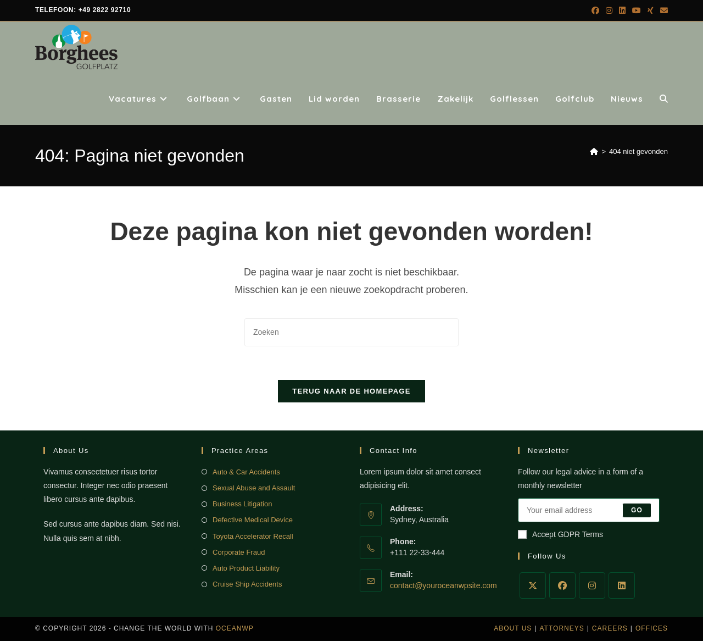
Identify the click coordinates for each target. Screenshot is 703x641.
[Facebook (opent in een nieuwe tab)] (595, 10)
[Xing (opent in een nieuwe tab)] (650, 10)
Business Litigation (242, 504)
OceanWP (235, 628)
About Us (513, 628)
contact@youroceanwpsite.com (443, 585)
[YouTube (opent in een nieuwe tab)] (636, 10)
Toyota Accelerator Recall (253, 536)
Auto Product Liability (246, 568)
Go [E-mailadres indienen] (637, 510)
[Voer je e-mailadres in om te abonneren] (589, 510)
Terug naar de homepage (351, 391)
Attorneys (561, 628)
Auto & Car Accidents (246, 472)
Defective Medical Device (253, 520)
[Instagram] (592, 585)
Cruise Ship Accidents (247, 584)
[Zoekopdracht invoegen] (351, 332)
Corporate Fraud (239, 552)
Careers (610, 628)
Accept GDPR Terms (560, 534)
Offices (651, 628)
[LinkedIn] (622, 585)
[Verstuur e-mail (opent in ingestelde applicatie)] (662, 10)
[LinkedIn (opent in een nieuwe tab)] (622, 10)
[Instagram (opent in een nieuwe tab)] (609, 10)
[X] (533, 585)
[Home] (594, 151)
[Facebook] (562, 585)
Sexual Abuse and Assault (254, 488)
